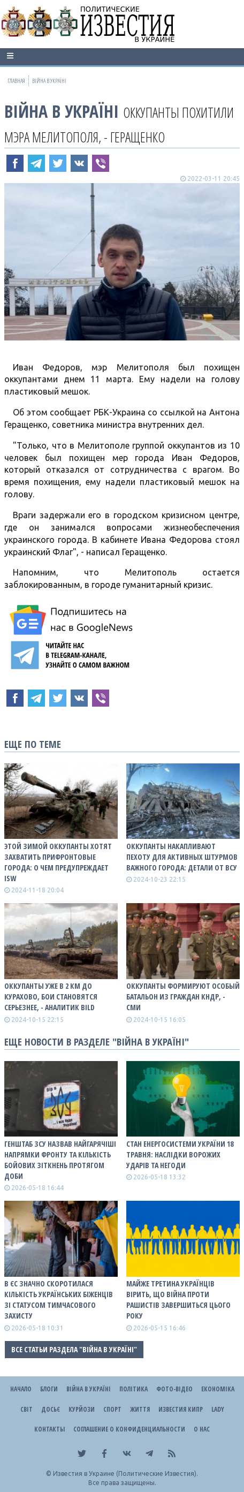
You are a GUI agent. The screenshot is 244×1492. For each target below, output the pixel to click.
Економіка (217, 1388)
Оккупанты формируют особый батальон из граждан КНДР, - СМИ (183, 996)
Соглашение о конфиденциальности (129, 1429)
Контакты (49, 1429)
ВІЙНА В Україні (61, 111)
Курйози (81, 1409)
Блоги (49, 1388)
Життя (140, 1409)
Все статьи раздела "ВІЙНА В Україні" (74, 1349)
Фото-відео (174, 1388)
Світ (26, 1409)
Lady (217, 1409)
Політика (133, 1388)
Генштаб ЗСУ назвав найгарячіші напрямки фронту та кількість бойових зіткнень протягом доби (60, 1160)
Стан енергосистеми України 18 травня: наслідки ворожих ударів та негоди (179, 1154)
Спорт (112, 1409)
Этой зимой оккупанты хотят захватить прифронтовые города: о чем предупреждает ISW (58, 862)
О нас (202, 1429)
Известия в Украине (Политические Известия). (125, 1473)
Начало (21, 1388)
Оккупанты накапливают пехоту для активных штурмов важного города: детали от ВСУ (182, 857)
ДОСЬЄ (50, 1409)
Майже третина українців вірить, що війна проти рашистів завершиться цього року (178, 1299)
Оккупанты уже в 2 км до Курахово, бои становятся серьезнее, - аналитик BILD (50, 996)
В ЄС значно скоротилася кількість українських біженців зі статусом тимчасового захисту (58, 1299)
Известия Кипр (180, 1409)
